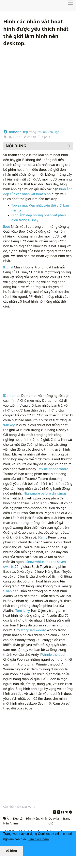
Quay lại (54, 818)
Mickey (9, 425)
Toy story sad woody (30, 630)
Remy (43, 537)
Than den (11, 591)
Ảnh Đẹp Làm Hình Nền (23, 818)
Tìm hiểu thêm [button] (38, 839)
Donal (8, 267)
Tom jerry (22, 610)
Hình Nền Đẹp (48, 132)
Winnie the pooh (53, 654)
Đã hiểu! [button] (11, 850)
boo (7, 226)
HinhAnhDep (15, 131)
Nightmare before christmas (45, 493)
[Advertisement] (38, 88)
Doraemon (12, 395)
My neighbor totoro (53, 469)
